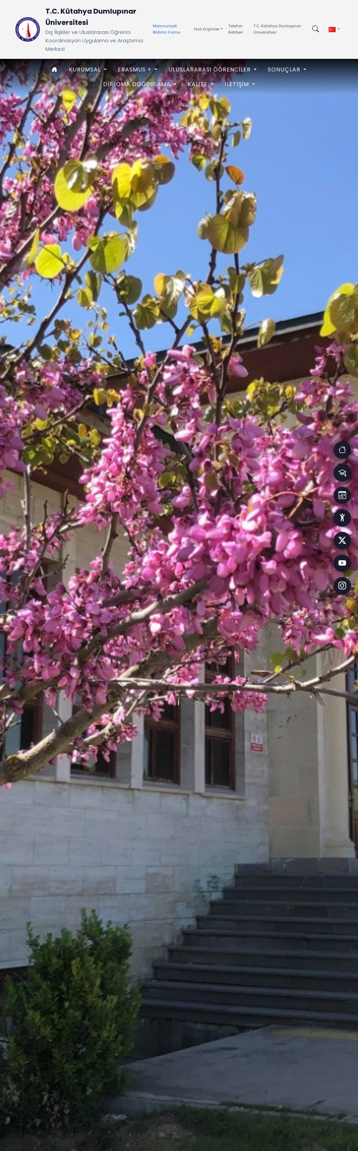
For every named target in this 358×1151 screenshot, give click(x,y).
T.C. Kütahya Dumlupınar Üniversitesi (277, 29)
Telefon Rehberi (235, 29)
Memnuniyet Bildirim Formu (166, 29)
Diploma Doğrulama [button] (137, 84)
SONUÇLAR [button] (285, 69)
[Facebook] (342, 540)
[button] (334, 29)
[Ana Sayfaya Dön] (27, 29)
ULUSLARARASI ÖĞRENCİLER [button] (210, 69)
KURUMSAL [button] (85, 69)
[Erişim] (342, 449)
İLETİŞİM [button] (238, 84)
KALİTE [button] (198, 84)
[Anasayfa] (54, 69)
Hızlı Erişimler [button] (207, 29)
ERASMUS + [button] (135, 69)
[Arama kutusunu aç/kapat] (315, 29)
